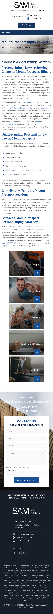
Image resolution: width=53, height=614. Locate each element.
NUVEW (7, 605)
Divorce (26, 316)
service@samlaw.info (29, 541)
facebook (15, 553)
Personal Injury (26, 263)
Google (23, 553)
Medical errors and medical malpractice (21, 170)
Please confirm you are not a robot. (18, 467)
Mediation (26, 369)
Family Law (26, 290)
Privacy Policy (29, 607)
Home (9, 495)
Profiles (16, 495)
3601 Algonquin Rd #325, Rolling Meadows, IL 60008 (27, 11)
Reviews (25, 498)
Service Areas (14, 498)
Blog (32, 498)
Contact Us (40, 498)
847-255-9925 (35, 15)
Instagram (19, 553)
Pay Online (26, 25)
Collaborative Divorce (26, 342)
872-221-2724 (36, 18)
